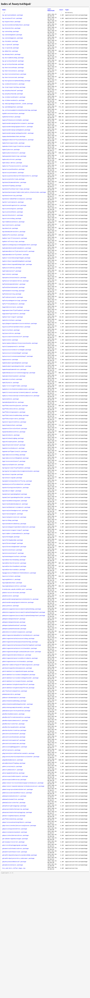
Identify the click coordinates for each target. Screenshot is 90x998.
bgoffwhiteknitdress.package (13, 466)
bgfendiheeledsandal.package (13, 327)
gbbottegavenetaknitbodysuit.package (16, 747)
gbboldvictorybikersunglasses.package (17, 721)
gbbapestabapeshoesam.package (13, 710)
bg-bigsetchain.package (11, 23)
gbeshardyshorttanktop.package (14, 834)
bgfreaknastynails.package (12, 339)
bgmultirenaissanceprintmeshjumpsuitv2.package (20, 451)
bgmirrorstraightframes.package (14, 440)
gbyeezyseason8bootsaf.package (14, 984)
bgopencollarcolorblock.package (14, 489)
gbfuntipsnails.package (11, 856)
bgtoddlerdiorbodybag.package (13, 639)
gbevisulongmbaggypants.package (14, 852)
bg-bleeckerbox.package (11, 31)
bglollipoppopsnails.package (13, 395)
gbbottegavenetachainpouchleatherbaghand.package (21, 736)
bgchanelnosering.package (12, 222)
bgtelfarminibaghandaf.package (14, 624)
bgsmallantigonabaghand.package (14, 564)
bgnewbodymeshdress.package (13, 459)
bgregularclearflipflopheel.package (16, 534)
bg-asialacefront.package (12, 20)
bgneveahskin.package (10, 455)
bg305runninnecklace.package (13, 128)
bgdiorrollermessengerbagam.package (16, 294)
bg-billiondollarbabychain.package (15, 27)
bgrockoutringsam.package (12, 545)
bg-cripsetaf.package (10, 50)
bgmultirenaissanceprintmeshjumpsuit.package (20, 447)
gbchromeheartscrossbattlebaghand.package (18, 770)
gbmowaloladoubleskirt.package (14, 909)
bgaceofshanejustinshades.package (15, 136)
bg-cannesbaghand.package (12, 38)
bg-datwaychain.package (11, 61)
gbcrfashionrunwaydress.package (14, 789)
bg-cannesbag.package (10, 35)
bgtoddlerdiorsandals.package (13, 650)
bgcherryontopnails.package (13, 230)
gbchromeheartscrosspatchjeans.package (17, 777)
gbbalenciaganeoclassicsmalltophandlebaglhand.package (23, 699)
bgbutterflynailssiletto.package (15, 188)
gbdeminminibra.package (11, 792)
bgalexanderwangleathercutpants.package (18, 140)
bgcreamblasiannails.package (13, 252)
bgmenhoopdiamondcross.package (14, 421)
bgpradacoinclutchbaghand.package (15, 522)
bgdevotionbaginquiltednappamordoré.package (19, 279)
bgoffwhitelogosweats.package (13, 470)
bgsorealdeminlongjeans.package (14, 571)
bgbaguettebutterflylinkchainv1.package (18, 158)
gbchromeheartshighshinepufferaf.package (18, 781)
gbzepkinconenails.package (12, 987)
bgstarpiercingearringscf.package (15, 605)
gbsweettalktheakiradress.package (15, 969)
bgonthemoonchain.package (12, 485)
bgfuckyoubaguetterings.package (14, 342)
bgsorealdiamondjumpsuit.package (15, 575)
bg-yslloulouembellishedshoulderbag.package (19, 125)
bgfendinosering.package (11, 335)
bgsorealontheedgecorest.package (15, 582)
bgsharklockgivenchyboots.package (15, 556)
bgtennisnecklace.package (12, 627)
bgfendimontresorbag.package (13, 331)
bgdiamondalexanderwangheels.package (16, 282)
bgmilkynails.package (10, 436)
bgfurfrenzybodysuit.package (13, 346)
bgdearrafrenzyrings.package (13, 275)
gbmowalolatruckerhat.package (13, 916)
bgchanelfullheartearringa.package (15, 215)
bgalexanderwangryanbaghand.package (16, 147)
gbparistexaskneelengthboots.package (16, 939)
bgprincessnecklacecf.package (13, 526)
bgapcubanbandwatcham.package (13, 155)
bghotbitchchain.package (11, 365)
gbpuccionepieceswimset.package (14, 950)
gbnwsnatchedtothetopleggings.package (17, 927)
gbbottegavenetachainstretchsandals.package (19, 740)
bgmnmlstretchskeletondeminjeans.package (18, 444)
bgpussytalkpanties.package (13, 530)
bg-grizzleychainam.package (13, 72)
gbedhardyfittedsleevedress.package (16, 819)
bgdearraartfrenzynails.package (14, 271)
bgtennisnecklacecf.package (13, 631)
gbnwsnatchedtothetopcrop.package (15, 924)
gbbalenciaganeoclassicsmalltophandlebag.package (21, 695)
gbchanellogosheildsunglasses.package (17, 762)
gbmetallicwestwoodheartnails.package (17, 905)
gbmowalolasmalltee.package (13, 912)
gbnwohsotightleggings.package (14, 920)
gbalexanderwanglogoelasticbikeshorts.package (20, 684)
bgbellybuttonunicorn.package (13, 173)
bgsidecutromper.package (11, 560)
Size (62, 10)
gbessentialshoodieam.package (13, 841)
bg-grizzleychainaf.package (13, 68)
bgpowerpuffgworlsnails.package (14, 515)
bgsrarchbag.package (10, 594)
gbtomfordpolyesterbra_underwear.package (18, 980)
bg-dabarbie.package (10, 57)
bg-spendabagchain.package (12, 121)
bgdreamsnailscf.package (11, 309)
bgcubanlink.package (10, 260)
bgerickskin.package (10, 312)
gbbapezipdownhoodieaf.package (14, 714)
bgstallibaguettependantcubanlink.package (18, 601)
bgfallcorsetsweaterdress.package (15, 320)
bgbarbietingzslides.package (13, 162)
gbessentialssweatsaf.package (13, 845)
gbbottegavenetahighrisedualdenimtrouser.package (21, 744)
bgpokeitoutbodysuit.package (13, 511)
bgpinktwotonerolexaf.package (13, 507)
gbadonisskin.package (10, 680)
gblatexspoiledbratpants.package (15, 886)
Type (67, 10)
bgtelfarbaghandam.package (12, 616)
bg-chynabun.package (10, 46)
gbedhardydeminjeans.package (13, 815)
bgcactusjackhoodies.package (13, 192)
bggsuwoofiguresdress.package (13, 357)
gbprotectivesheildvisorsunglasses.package (19, 942)
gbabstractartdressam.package (13, 676)
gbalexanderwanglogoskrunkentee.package (18, 687)
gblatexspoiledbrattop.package (14, 890)
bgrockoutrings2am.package (12, 541)
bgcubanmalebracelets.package (13, 264)
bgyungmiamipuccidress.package (14, 669)
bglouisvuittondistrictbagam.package (16, 399)
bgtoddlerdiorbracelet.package (14, 642)
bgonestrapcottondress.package (14, 481)
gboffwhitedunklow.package (12, 935)
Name (4, 10)
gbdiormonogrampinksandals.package (15, 807)
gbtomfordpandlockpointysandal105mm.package (19, 976)
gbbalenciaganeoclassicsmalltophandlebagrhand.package (23, 702)
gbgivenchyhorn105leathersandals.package (18, 860)
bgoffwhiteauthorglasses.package (15, 462)
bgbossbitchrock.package (11, 181)
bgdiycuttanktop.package (11, 305)
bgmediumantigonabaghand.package (15, 414)
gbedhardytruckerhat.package (13, 826)
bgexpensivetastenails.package (14, 316)
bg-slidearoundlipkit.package (13, 110)
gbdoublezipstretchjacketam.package (16, 811)
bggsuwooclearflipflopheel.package (15, 354)
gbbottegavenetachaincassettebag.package (18, 729)
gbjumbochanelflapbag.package (13, 871)
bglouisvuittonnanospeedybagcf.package (17, 406)
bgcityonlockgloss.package (12, 237)
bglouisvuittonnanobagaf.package (15, 402)
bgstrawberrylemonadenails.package (15, 609)
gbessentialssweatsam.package (13, 849)
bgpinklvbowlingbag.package (13, 500)
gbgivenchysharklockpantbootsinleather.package (20, 864)
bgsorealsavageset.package (12, 586)
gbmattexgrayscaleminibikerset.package (17, 901)
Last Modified (51, 10)
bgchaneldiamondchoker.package (14, 207)
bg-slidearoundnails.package (13, 113)
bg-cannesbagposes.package (12, 42)
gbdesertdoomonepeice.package (13, 796)
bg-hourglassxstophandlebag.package (16, 91)
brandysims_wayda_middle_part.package (17, 672)
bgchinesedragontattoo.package (14, 233)
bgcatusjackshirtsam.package (13, 203)
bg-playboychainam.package (12, 106)
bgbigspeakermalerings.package (14, 177)
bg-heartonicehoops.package (13, 76)
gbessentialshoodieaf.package (13, 837)
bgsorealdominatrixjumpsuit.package (16, 579)
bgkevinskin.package (10, 387)
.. (3, 13)
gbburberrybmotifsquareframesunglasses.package (20, 759)
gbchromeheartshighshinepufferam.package (18, 785)
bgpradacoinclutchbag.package (13, 519)
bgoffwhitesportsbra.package (13, 477)
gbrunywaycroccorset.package (13, 961)
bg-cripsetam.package (10, 53)
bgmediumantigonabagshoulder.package (16, 417)
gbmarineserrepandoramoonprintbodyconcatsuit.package (23, 897)
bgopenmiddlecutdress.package (13, 492)
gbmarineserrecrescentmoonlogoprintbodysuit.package (22, 894)
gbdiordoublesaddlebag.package (14, 800)
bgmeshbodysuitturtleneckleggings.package (18, 425)
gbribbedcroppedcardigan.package (15, 957)
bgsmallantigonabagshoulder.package (16, 567)
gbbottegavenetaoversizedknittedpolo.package (20, 751)
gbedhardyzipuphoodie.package (13, 830)
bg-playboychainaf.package (12, 102)
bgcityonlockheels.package (12, 241)
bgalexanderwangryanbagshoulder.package (18, 151)
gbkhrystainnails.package (12, 875)
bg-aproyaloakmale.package (12, 16)
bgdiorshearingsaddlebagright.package (17, 301)
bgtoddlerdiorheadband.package (14, 646)
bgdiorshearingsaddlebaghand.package (16, 297)
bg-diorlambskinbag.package (13, 65)
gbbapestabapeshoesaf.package (13, 706)
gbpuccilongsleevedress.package (14, 946)
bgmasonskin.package (10, 410)
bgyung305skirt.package (11, 661)
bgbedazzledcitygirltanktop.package (16, 166)
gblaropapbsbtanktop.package (13, 882)
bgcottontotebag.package (11, 249)
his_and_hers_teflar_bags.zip (13, 991)
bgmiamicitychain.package (12, 432)
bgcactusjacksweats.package (13, 196)
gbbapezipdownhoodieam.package (14, 717)
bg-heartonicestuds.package (13, 87)
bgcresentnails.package (11, 256)
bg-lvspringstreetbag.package (13, 98)
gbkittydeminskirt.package (12, 879)
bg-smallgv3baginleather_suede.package (17, 117)
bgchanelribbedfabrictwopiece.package (17, 226)
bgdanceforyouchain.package (13, 267)
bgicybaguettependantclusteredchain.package (19, 369)
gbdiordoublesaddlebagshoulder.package (17, 804)
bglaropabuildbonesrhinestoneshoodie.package (20, 391)
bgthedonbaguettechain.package (14, 635)
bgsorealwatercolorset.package (14, 590)
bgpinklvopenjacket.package (13, 504)
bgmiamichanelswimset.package (13, 429)
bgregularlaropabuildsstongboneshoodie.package (20, 537)
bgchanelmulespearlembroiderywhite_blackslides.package (24, 218)
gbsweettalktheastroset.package (14, 972)
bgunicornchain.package (11, 657)
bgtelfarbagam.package (11, 612)
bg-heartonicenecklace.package (14, 83)
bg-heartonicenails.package (13, 80)
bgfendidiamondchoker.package (13, 324)
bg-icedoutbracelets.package (13, 95)
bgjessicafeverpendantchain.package (16, 372)
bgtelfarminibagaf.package (12, 620)
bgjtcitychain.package (11, 376)
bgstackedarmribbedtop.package (14, 597)
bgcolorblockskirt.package (12, 245)
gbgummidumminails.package (12, 867)
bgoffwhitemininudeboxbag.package (15, 474)
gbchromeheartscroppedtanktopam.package (18, 766)
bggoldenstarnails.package (12, 350)
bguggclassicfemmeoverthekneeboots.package (19, 654)
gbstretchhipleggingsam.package (14, 965)
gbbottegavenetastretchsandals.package (17, 755)
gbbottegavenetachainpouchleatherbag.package (20, 732)
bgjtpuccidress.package (11, 380)
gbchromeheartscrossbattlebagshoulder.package (20, 774)
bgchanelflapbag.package (11, 211)
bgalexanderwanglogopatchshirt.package (17, 143)
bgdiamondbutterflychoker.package (15, 290)
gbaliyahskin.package (10, 691)
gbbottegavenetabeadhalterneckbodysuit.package (20, 725)
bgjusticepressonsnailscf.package (15, 384)
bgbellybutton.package (11, 170)
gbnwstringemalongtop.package (13, 931)
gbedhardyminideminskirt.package (15, 822)
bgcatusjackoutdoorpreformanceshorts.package (20, 200)
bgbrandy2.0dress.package (12, 185)
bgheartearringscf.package (12, 361)
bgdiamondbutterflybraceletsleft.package (18, 286)
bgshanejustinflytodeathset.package (16, 552)
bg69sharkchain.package (11, 132)
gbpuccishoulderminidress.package (15, 954)
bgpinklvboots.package (11, 496)
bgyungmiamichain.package (12, 665)
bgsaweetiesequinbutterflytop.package (17, 549)
